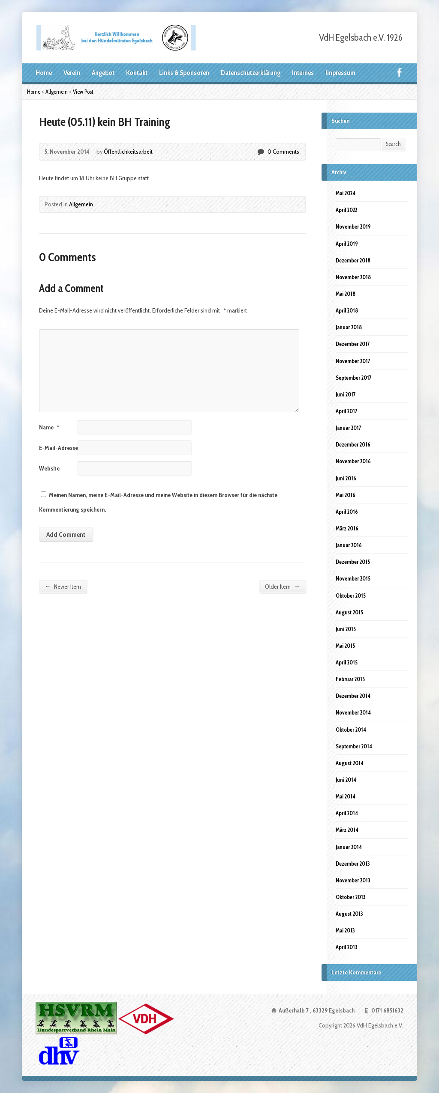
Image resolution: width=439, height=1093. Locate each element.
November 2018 (353, 277)
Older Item (282, 586)
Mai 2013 (345, 930)
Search (393, 143)
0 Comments (260, 152)
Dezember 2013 (353, 863)
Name (49, 427)
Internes (303, 72)
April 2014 (347, 813)
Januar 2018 (349, 327)
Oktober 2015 (351, 595)
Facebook (399, 72)
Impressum (340, 72)
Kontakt (136, 72)
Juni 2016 (346, 478)
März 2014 (347, 829)
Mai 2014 (345, 796)
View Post (83, 91)
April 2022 (346, 209)
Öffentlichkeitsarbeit (128, 151)
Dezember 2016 (353, 444)
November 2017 (353, 360)
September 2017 (354, 377)
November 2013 (353, 880)
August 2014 (350, 762)
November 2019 (353, 226)
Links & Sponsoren (184, 72)
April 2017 (347, 411)
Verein (71, 72)
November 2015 (353, 578)
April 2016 (347, 511)
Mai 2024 (345, 193)
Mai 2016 (345, 494)
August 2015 (349, 612)
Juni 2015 (346, 628)
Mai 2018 (345, 293)
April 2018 (347, 310)
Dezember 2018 (353, 260)
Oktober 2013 (351, 896)
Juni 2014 (346, 779)
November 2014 (353, 712)
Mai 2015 (345, 645)
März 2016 (347, 528)
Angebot (103, 72)
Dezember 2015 (353, 561)
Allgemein (56, 91)
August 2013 (349, 913)
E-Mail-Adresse (61, 448)
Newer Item (63, 586)
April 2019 (347, 243)
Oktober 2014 (351, 729)
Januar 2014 (349, 846)
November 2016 (353, 461)
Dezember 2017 (353, 343)
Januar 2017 (348, 427)
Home (44, 72)
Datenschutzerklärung (250, 72)
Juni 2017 (346, 394)
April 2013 (347, 947)
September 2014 (354, 746)
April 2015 (347, 662)
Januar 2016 (349, 545)
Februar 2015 (350, 679)
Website (49, 468)
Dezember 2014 (353, 695)
